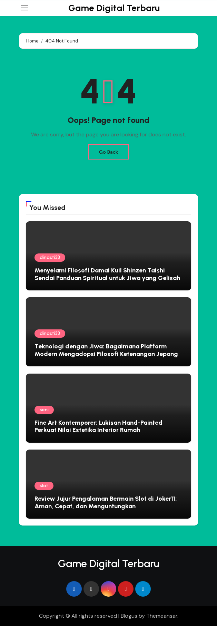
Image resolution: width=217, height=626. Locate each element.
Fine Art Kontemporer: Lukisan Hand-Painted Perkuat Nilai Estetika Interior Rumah (98, 426)
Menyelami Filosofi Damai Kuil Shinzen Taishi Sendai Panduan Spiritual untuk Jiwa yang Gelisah (107, 274)
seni (44, 410)
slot (44, 486)
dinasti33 (50, 257)
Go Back (108, 152)
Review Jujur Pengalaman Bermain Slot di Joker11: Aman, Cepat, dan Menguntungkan (105, 502)
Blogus (129, 615)
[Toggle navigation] (24, 8)
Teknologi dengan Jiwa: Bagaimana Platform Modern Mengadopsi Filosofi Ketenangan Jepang (106, 350)
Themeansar (161, 615)
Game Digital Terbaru (114, 7)
